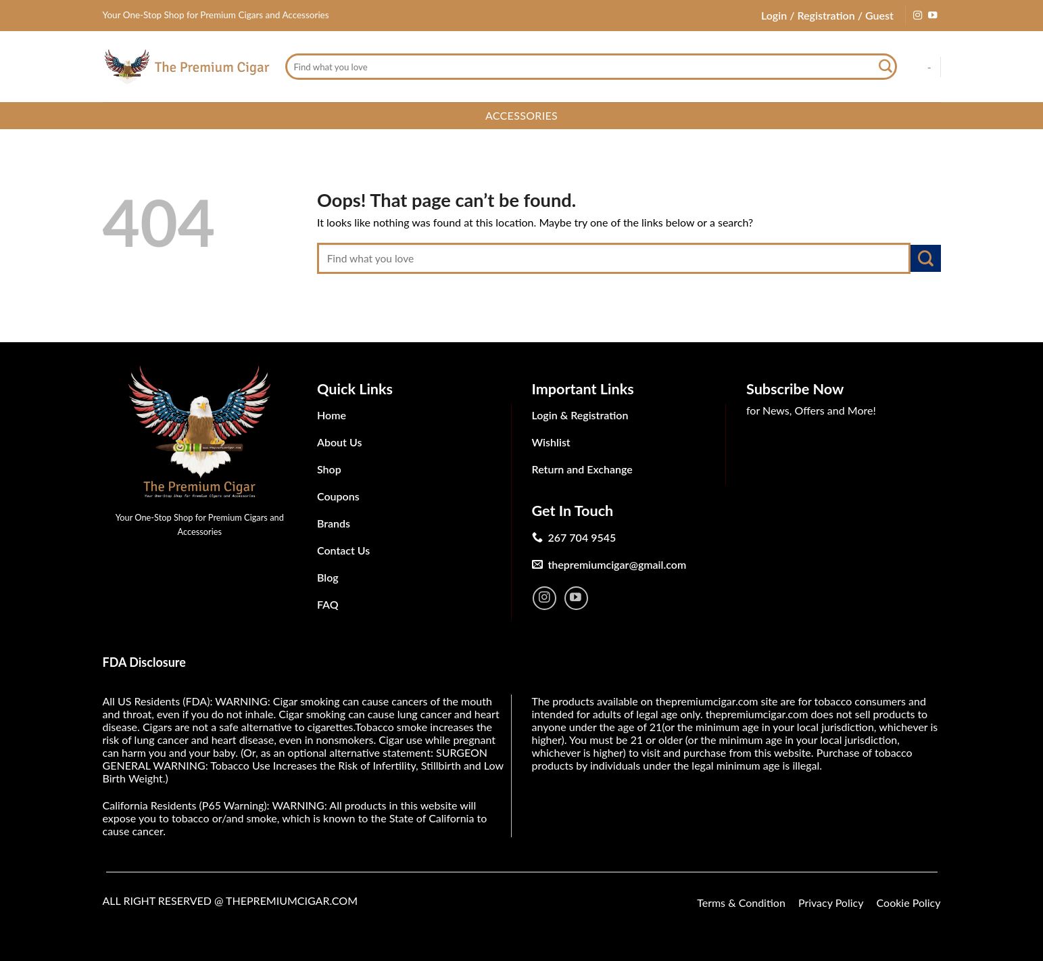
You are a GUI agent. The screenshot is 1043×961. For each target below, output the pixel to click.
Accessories (521, 115)
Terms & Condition (741, 902)
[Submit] (886, 66)
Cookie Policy (909, 902)
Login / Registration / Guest (827, 15)
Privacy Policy (831, 902)
